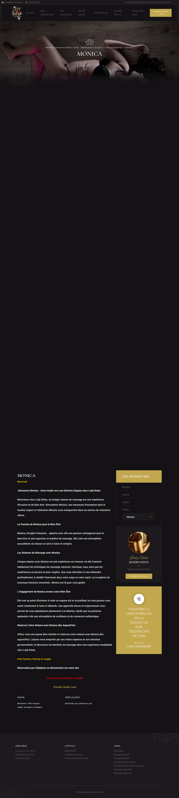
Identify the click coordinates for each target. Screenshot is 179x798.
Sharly (125, 509)
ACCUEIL (30, 13)
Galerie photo (118, 13)
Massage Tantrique (121, 754)
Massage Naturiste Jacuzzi (124, 762)
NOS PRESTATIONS (47, 13)
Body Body (118, 751)
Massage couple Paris (123, 773)
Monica (130, 516)
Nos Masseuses (66, 13)
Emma (125, 494)
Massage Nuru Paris (122, 758)
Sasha (125, 502)
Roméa (126, 487)
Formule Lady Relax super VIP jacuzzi (128, 766)
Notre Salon (81, 13)
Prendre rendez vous (64, 687)
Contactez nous (138, 13)
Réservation (101, 13)
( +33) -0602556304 (139, 646)
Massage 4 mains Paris (123, 769)
